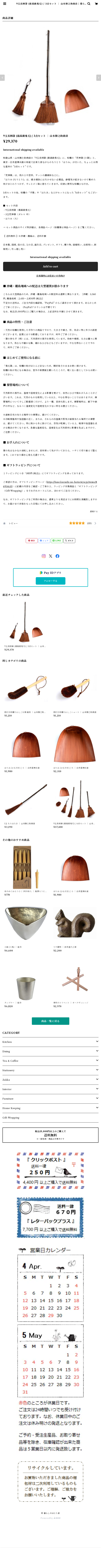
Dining (6, 1051)
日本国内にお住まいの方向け (50, 275)
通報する (94, 511)
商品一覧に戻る (50, 1021)
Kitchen (7, 1042)
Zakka (6, 1079)
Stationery (8, 1070)
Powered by (50, 1518)
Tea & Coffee (10, 1061)
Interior (6, 1089)
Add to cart (50, 266)
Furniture (8, 1098)
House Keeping (11, 1108)
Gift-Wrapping (10, 1117)
